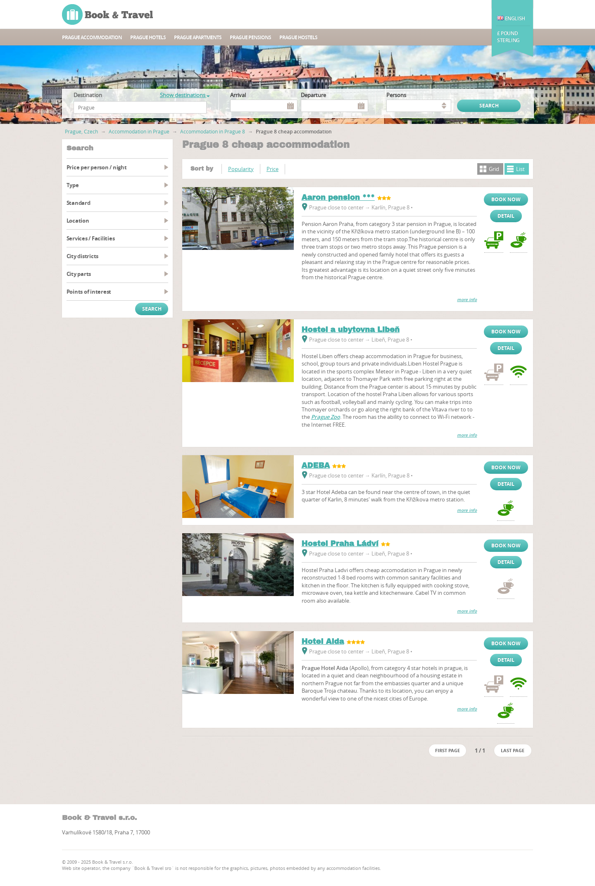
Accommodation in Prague (139, 131)
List (520, 169)
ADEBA (316, 465)
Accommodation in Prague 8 (212, 131)
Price (272, 169)
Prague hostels (298, 37)
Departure (313, 95)
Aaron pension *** (338, 197)
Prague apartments (197, 37)
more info (467, 299)
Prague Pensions (250, 37)
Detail (505, 215)
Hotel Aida (323, 641)
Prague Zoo (325, 416)
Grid (494, 169)
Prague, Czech (81, 131)
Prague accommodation (92, 37)
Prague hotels (148, 37)
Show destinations (184, 95)
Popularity (241, 169)
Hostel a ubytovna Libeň (351, 329)
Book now (506, 199)
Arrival (238, 95)
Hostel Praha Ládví (340, 543)
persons (396, 95)
